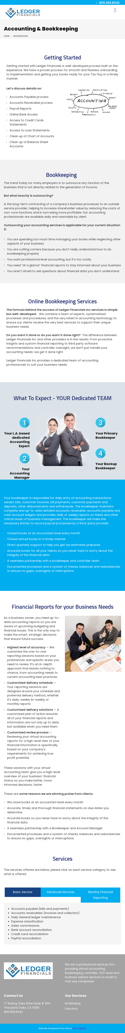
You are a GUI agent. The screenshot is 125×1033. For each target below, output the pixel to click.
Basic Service (22, 892)
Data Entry (71, 1008)
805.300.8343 (109, 3)
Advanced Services (61, 892)
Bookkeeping (72, 1003)
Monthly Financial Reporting (100, 895)
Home (7, 36)
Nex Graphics (80, 1028)
